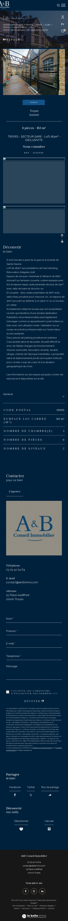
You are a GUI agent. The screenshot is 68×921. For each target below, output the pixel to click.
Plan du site (32, 906)
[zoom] (34, 159)
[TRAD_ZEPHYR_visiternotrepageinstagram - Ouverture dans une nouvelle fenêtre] (34, 891)
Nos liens (26, 908)
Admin (17, 908)
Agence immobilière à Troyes (18, 25)
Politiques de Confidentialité (42, 748)
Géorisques (50, 378)
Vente (39, 25)
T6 (31, 27)
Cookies (51, 908)
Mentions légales (47, 906)
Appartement (20, 27)
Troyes (6, 27)
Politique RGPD (39, 908)
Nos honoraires (19, 906)
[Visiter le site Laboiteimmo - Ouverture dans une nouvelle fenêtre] (34, 914)
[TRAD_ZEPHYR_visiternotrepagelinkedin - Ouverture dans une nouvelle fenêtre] (42, 891)
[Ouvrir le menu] (63, 5)
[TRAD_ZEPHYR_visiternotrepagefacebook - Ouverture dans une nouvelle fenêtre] (26, 891)
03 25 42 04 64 (15, 569)
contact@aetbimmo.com (22, 582)
